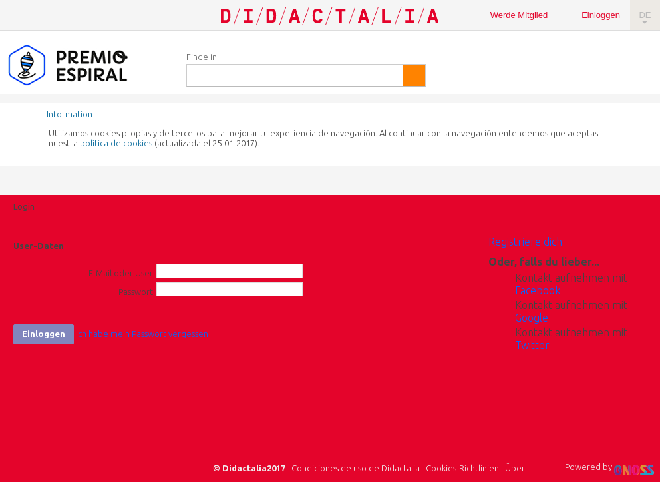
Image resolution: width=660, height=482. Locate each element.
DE (645, 15)
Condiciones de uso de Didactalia (355, 468)
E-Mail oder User (120, 273)
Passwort (135, 291)
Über (515, 468)
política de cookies (116, 143)
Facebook (537, 290)
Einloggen (600, 15)
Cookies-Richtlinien (462, 468)
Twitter (532, 345)
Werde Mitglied (519, 15)
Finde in (201, 56)
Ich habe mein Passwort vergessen (142, 333)
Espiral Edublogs (86, 65)
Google (531, 318)
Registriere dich (525, 242)
